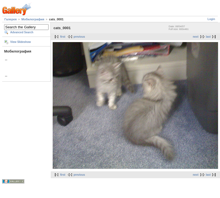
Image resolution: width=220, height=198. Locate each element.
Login (211, 19)
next (195, 36)
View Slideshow (20, 41)
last (208, 36)
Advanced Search (21, 32)
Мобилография (33, 19)
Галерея (10, 19)
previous (79, 36)
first (62, 36)
